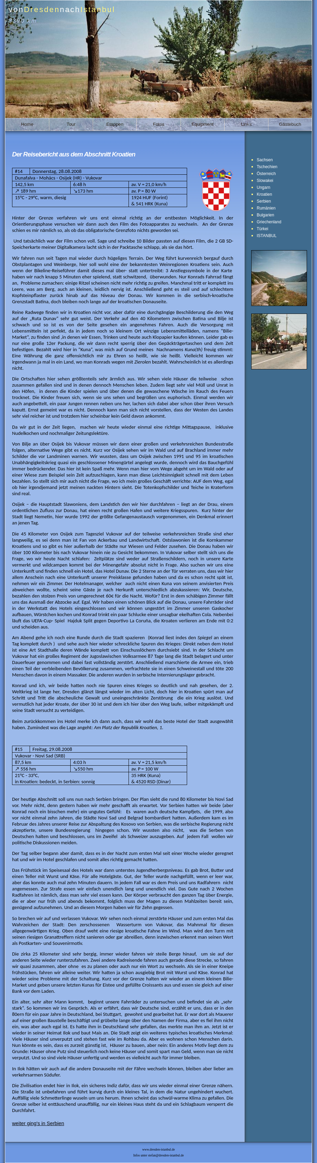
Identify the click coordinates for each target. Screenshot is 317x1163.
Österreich (266, 173)
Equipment (203, 124)
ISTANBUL (267, 235)
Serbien (264, 201)
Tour (71, 124)
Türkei (262, 228)
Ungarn (263, 187)
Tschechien (267, 166)
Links (246, 124)
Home (27, 124)
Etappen (115, 124)
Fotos (158, 124)
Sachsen (265, 159)
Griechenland (269, 222)
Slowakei (265, 180)
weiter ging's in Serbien (38, 1123)
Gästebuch (290, 124)
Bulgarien (265, 215)
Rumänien (266, 208)
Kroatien (264, 194)
